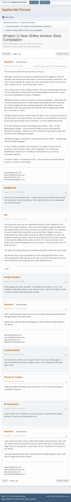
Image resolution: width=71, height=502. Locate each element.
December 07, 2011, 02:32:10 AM (15, 436)
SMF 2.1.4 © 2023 (7, 496)
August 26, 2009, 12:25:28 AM (14, 192)
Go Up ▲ (66, 496)
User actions (62, 54)
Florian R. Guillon (13, 377)
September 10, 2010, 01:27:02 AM (15, 308)
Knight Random (12, 277)
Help (48, 496)
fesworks (47, 26)
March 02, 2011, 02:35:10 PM (14, 354)
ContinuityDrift (11, 350)
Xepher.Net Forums (16, 9)
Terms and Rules (56, 496)
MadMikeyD (10, 188)
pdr (6, 215)
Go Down (6, 54)
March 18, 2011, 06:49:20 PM (14, 381)
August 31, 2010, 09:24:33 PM (14, 281)
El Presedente (11, 404)
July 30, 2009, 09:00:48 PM (13, 66)
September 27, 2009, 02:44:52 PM (15, 219)
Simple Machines (20, 496)
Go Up (4, 481)
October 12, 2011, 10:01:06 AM (14, 408)
